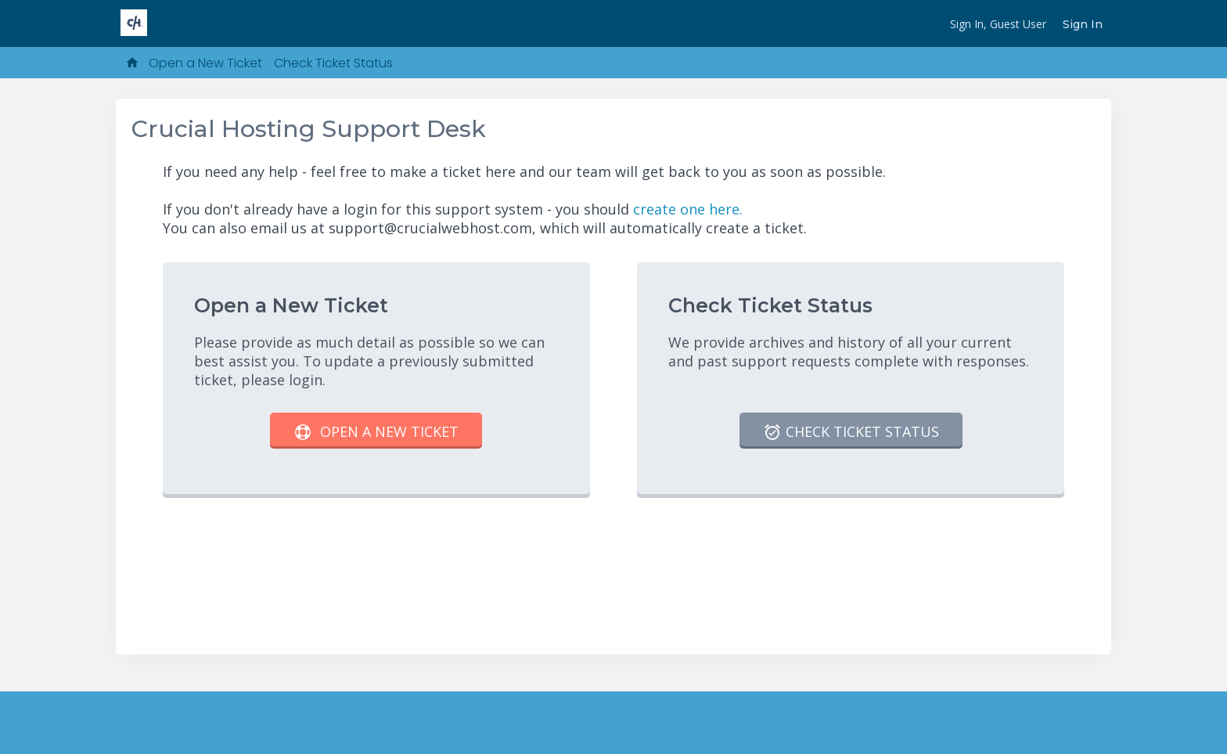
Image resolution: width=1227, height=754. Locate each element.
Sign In (1083, 24)
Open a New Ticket (205, 63)
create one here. (688, 209)
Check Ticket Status (333, 63)
